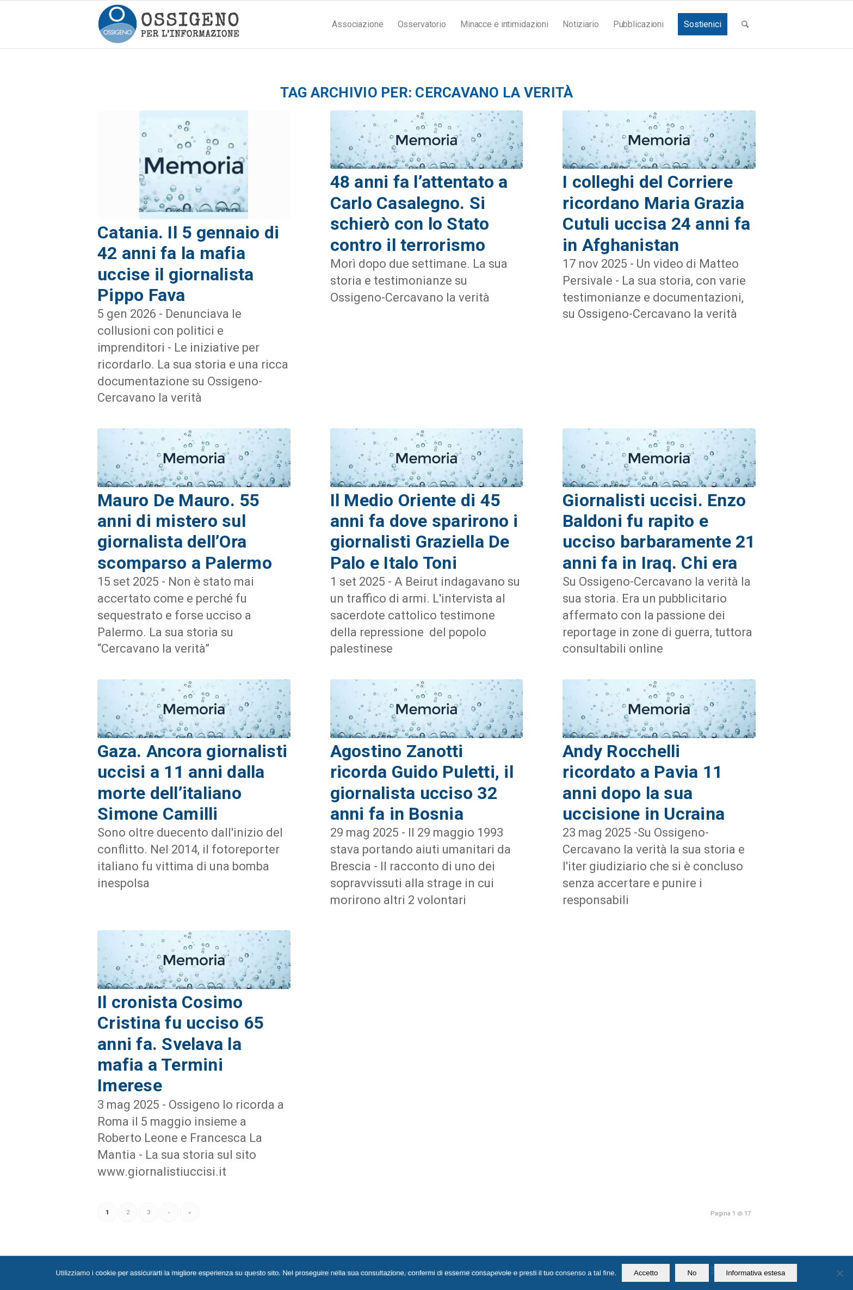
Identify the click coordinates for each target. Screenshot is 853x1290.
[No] (839, 1273)
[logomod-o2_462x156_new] (168, 24)
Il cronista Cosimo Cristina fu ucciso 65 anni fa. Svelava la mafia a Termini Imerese (180, 1044)
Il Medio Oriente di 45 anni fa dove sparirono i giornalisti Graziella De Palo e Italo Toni (424, 531)
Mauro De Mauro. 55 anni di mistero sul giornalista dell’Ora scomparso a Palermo (184, 531)
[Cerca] (745, 24)
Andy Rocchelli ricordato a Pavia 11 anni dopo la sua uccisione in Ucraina (644, 782)
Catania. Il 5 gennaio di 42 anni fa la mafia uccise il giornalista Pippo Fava (188, 263)
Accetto (646, 1273)
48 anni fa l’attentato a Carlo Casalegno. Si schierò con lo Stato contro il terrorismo (419, 213)
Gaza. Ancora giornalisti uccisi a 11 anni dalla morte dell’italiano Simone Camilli (192, 782)
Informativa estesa (756, 1273)
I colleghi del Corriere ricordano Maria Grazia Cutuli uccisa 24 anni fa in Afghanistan (656, 213)
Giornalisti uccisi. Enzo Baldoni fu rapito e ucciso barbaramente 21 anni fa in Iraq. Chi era (659, 531)
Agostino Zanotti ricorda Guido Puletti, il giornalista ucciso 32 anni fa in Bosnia (422, 782)
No (691, 1273)
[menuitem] (357, 24)
